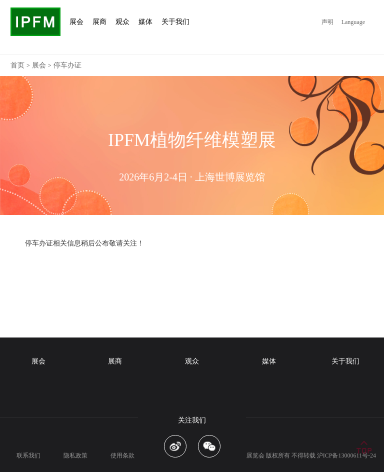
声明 (328, 22)
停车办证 (68, 65)
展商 (115, 361)
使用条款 (122, 455)
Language (353, 22)
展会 (39, 65)
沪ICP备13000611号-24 (346, 455)
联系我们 (28, 455)
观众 (192, 361)
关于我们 (346, 361)
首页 (17, 65)
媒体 (269, 361)
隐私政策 (76, 455)
